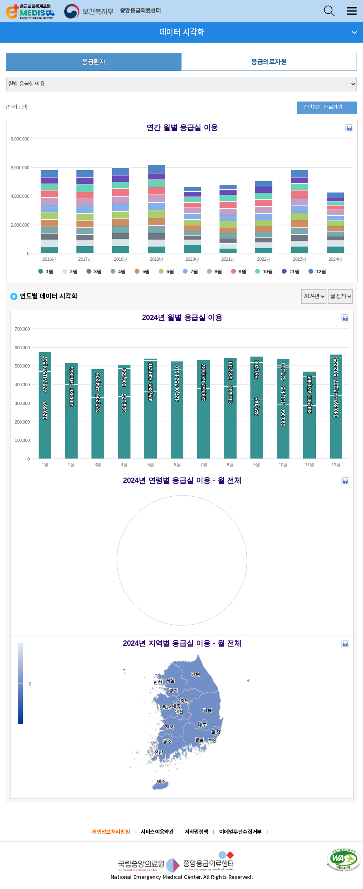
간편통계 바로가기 (323, 107)
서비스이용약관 (157, 832)
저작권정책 (196, 832)
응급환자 (93, 62)
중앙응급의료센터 (140, 11)
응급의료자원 (269, 62)
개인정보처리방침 (111, 832)
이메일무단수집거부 (240, 832)
